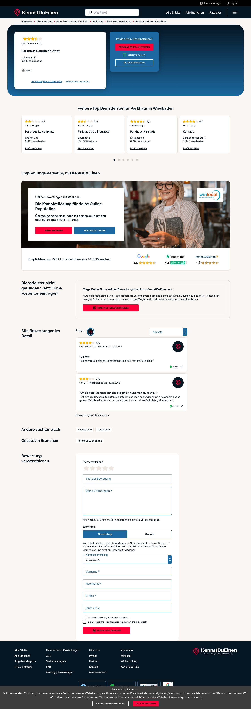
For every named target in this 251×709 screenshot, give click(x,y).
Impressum (127, 650)
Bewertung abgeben (77, 81)
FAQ (48, 666)
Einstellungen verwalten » (185, 697)
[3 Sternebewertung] (99, 468)
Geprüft (176, 367)
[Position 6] (137, 160)
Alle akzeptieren (146, 703)
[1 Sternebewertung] (86, 468)
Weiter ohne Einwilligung (110, 703)
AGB (94, 617)
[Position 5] (132, 160)
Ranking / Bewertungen (59, 672)
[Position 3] (123, 160)
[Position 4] (128, 160)
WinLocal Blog (129, 661)
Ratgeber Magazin (25, 661)
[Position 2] (119, 160)
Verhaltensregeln (150, 519)
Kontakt (93, 666)
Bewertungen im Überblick (46, 81)
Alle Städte (173, 12)
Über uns (94, 650)
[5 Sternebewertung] (111, 468)
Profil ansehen (38, 148)
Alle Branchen (195, 12)
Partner (93, 661)
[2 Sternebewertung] (92, 468)
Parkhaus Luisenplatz (39, 131)
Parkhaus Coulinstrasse (93, 131)
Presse (93, 655)
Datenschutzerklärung (103, 621)
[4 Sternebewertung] (105, 468)
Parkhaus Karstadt (142, 131)
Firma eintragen (23, 666)
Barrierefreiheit (97, 672)
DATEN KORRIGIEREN (134, 62)
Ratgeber (215, 12)
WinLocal (126, 655)
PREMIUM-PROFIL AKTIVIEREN (134, 47)
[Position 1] (114, 160)
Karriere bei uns (130, 666)
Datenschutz (53, 650)
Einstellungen (71, 650)
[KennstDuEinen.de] (36, 12)
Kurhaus (188, 131)
